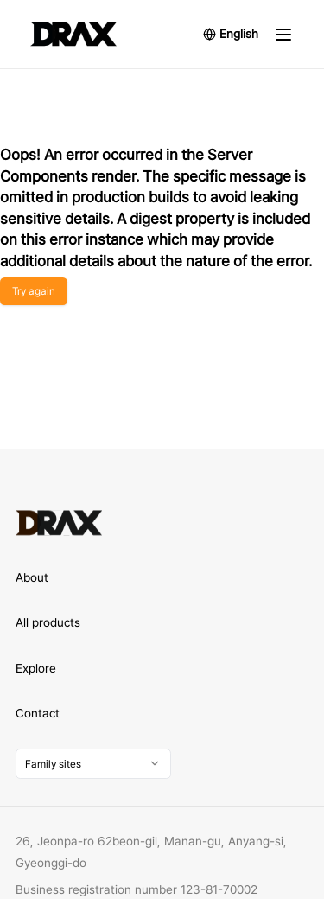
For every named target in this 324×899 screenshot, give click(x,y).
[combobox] (93, 764)
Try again (33, 290)
